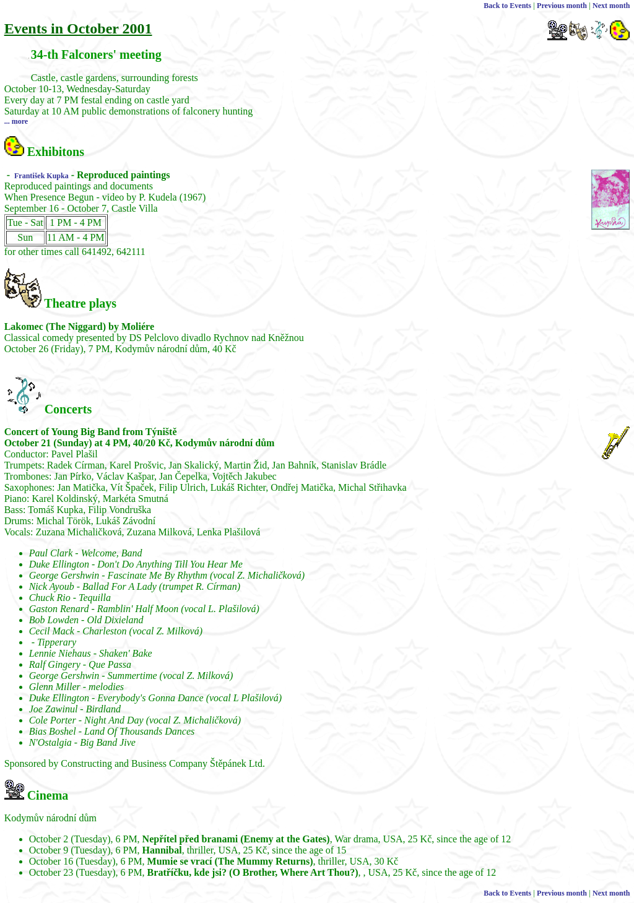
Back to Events (507, 5)
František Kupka (40, 175)
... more (16, 121)
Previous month (562, 5)
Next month (611, 5)
